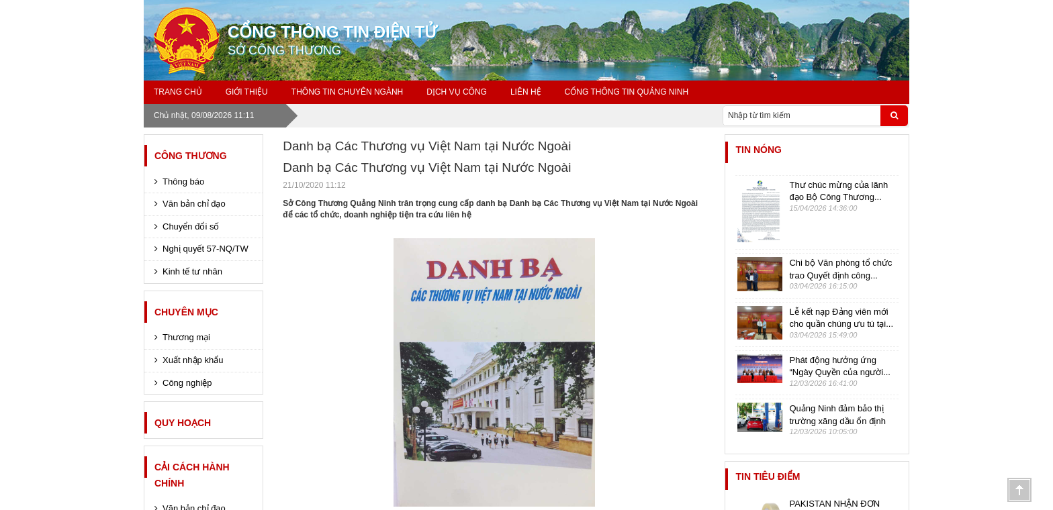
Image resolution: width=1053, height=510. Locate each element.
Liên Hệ (525, 92)
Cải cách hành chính (192, 475)
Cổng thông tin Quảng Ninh (627, 92)
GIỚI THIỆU (247, 92)
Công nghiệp (187, 383)
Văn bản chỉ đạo (194, 204)
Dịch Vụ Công (456, 92)
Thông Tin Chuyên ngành (347, 92)
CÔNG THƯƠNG (190, 155)
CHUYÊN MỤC (186, 312)
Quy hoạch (182, 422)
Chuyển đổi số (191, 226)
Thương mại (186, 337)
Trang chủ (178, 92)
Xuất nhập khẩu (193, 360)
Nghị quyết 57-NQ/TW (205, 249)
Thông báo (183, 181)
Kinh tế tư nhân (192, 271)
